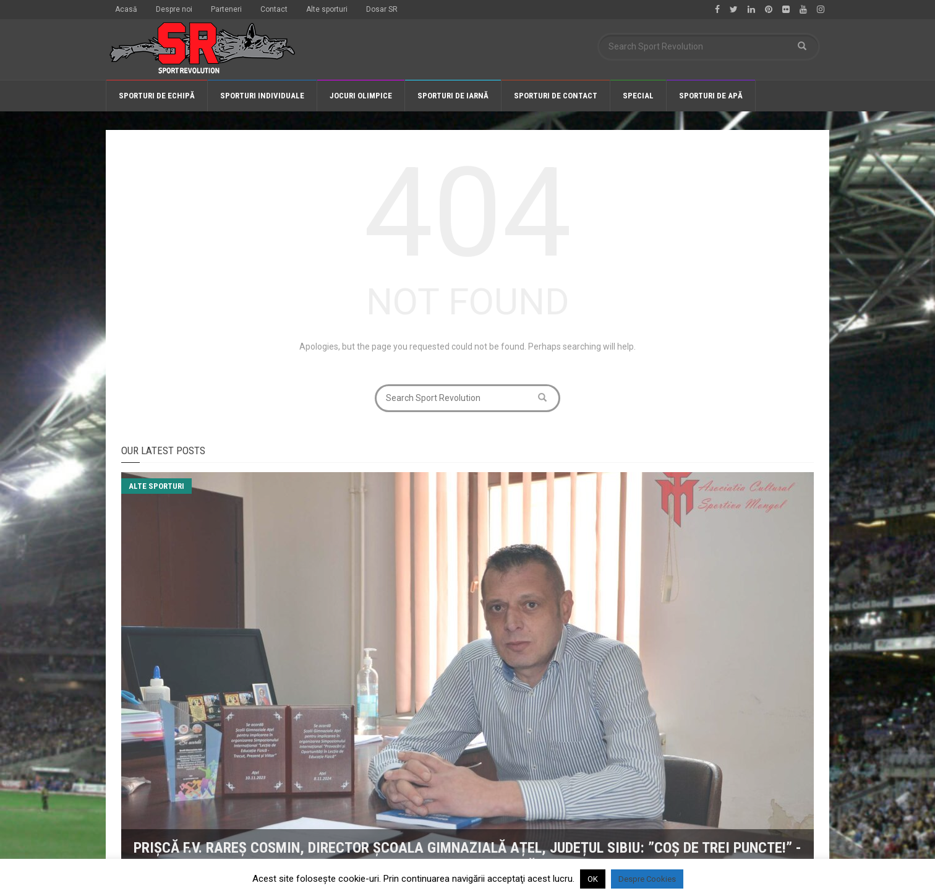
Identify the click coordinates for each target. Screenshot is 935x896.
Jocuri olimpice (361, 95)
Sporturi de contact (555, 95)
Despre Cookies (647, 879)
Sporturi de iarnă (453, 95)
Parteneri (226, 9)
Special (638, 95)
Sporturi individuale (262, 95)
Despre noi (174, 9)
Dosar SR (382, 9)
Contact (274, 9)
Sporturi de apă (711, 95)
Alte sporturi (327, 9)
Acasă (126, 9)
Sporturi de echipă (157, 95)
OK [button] (592, 879)
